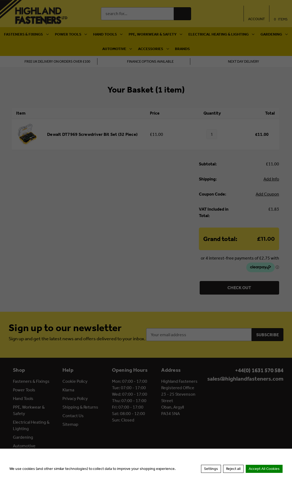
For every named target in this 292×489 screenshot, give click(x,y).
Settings (211, 468)
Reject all (233, 468)
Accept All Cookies (264, 468)
